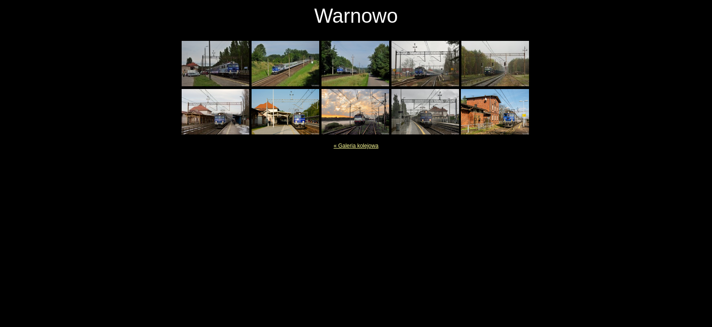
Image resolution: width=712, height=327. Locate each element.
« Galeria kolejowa (356, 146)
